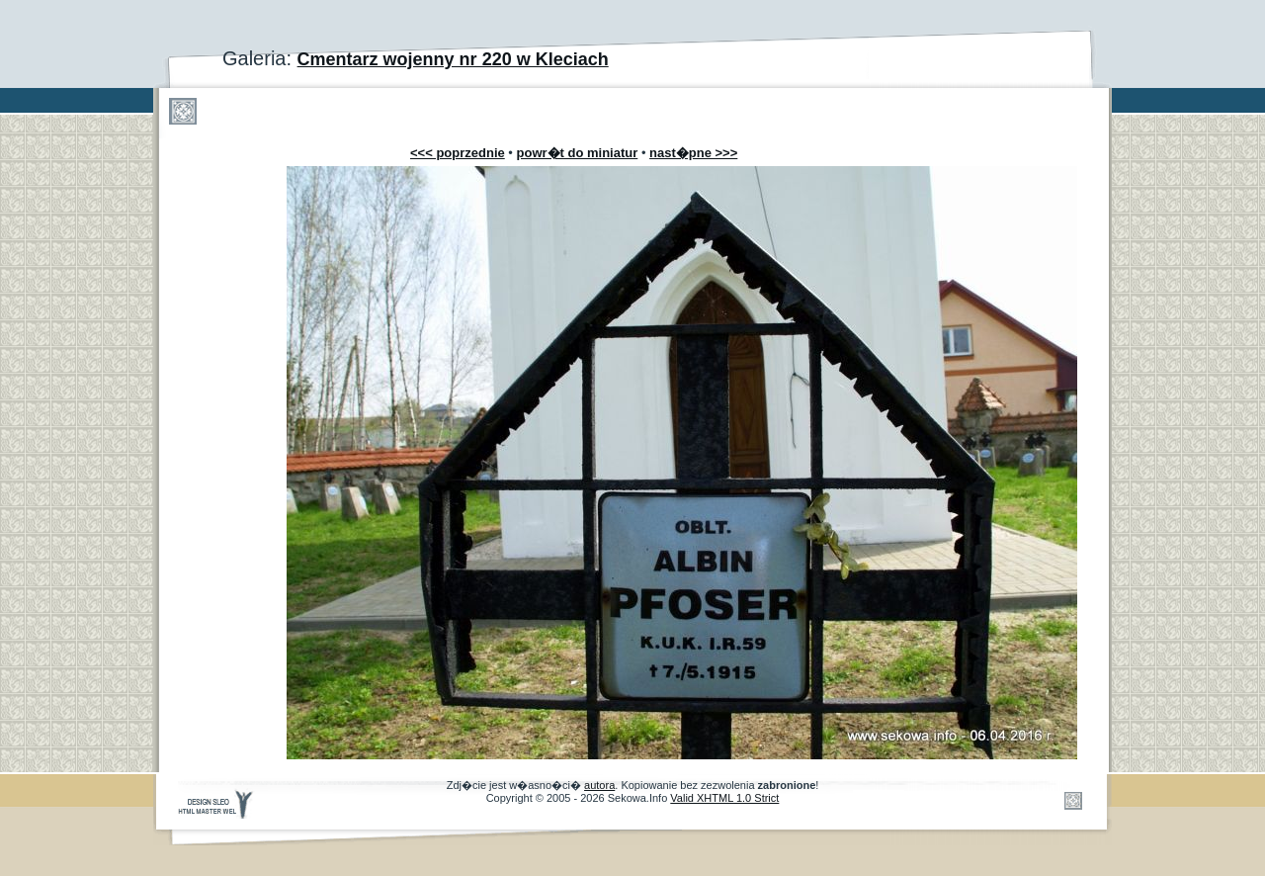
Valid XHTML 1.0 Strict (724, 798)
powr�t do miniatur (577, 152)
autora (599, 785)
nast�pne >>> (693, 152)
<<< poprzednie (457, 152)
